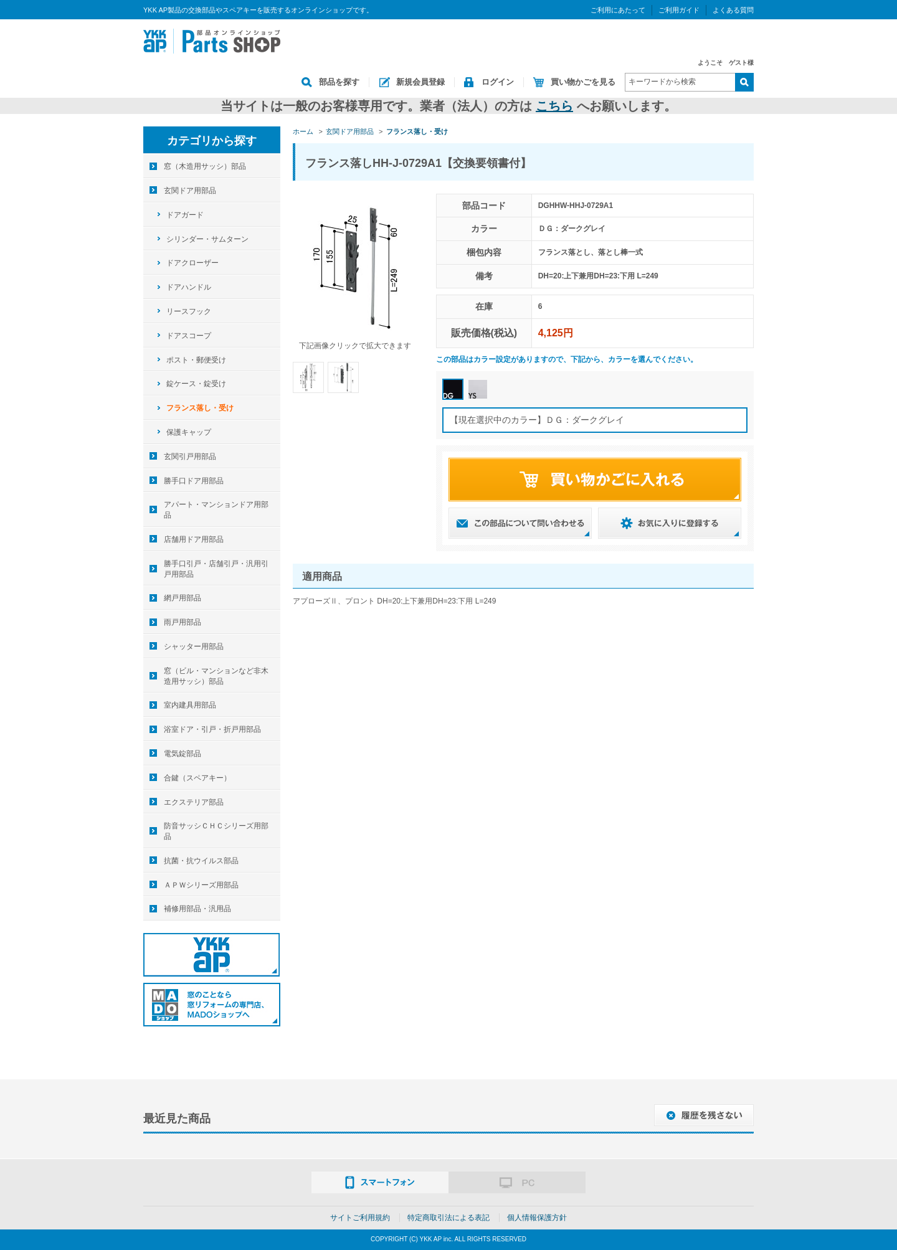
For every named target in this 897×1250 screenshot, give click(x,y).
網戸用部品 (182, 598)
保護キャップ (188, 432)
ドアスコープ (188, 335)
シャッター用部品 (194, 646)
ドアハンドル (188, 287)
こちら (554, 106)
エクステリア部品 (194, 802)
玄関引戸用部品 (190, 456)
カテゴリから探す (212, 141)
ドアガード (185, 215)
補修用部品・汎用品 (197, 908)
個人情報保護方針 (537, 1217)
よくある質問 (733, 10)
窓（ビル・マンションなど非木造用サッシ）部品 (216, 676)
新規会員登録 (420, 82)
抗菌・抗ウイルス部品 (201, 860)
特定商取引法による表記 (448, 1217)
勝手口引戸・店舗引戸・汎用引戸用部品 (216, 569)
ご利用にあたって (618, 10)
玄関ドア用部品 (190, 190)
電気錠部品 (182, 753)
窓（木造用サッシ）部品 (205, 166)
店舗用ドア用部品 (194, 539)
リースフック (188, 311)
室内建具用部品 (190, 705)
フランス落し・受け (200, 408)
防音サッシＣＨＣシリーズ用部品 (216, 831)
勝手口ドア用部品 (194, 480)
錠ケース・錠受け (196, 383)
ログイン (498, 82)
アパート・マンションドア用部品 (216, 509)
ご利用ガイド (679, 10)
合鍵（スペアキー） (197, 778)
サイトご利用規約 (360, 1217)
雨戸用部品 (182, 622)
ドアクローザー (192, 262)
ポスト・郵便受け (196, 360)
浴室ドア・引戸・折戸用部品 (212, 729)
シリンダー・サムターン (207, 239)
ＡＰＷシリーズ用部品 (201, 885)
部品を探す (339, 82)
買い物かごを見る (583, 82)
